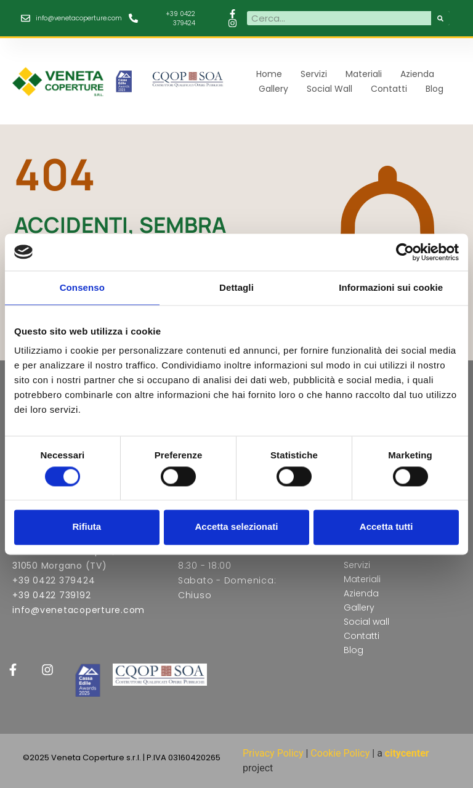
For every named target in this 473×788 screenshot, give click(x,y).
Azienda (417, 74)
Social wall (329, 89)
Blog (434, 89)
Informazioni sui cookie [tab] (391, 287)
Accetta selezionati (236, 527)
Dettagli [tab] (236, 287)
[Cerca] (440, 18)
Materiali (364, 74)
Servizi (314, 74)
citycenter (407, 753)
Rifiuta (86, 527)
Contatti (389, 89)
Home (269, 74)
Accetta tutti (386, 527)
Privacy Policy (273, 753)
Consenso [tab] (82, 287)
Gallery (273, 89)
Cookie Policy (340, 753)
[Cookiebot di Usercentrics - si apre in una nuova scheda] (405, 252)
